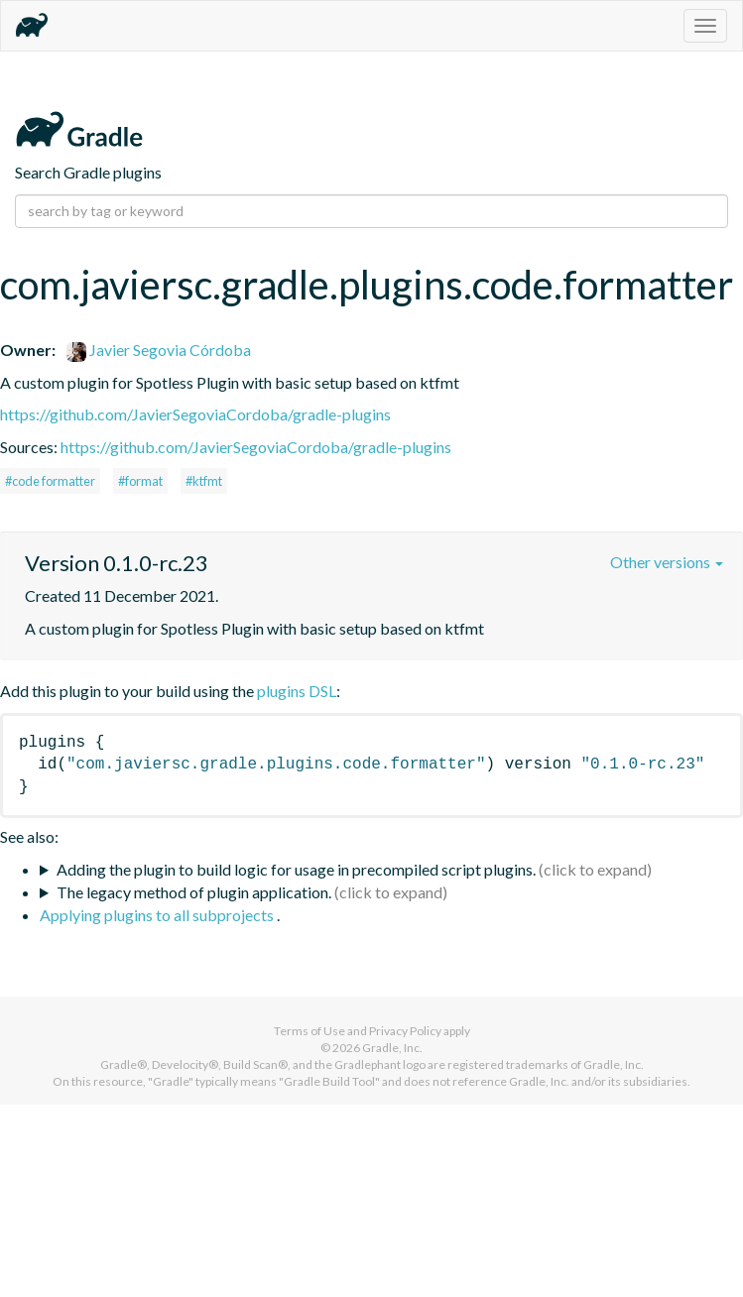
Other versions (666, 561)
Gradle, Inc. (392, 1047)
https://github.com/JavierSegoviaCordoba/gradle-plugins (195, 414)
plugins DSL (296, 690)
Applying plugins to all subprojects (158, 914)
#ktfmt (204, 481)
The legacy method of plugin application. (194, 892)
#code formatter (50, 481)
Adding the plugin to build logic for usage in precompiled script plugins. (296, 869)
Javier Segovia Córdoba (158, 349)
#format (140, 481)
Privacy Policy (405, 1030)
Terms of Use (309, 1030)
